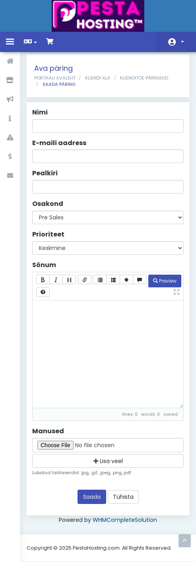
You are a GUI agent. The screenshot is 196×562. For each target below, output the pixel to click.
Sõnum (44, 265)
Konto (182, 42)
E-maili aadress (59, 143)
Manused (48, 431)
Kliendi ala (98, 78)
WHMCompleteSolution (125, 520)
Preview (165, 280)
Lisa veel (108, 461)
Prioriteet (48, 234)
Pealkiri (45, 173)
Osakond (47, 204)
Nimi (40, 112)
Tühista (123, 497)
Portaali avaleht (55, 78)
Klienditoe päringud (144, 78)
